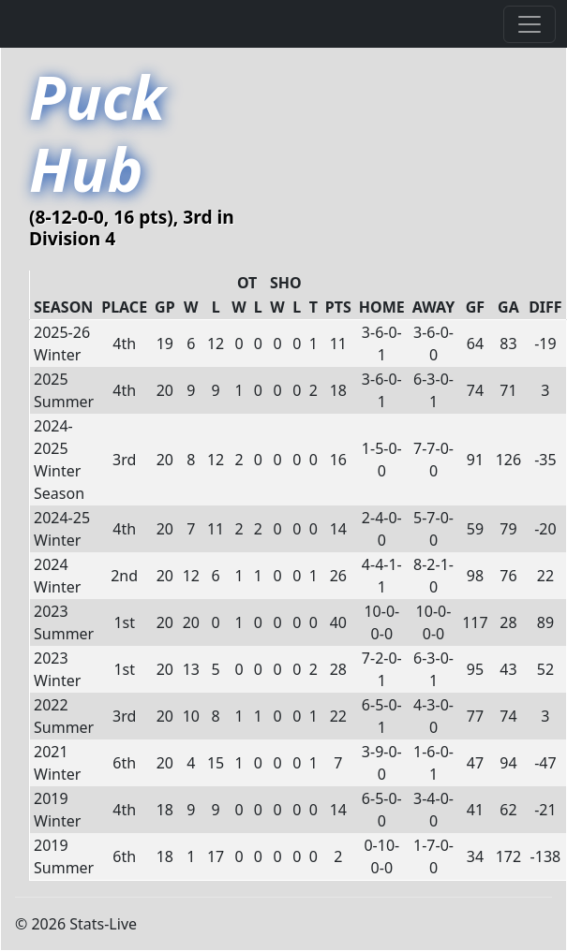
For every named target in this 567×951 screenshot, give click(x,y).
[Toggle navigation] (529, 24)
